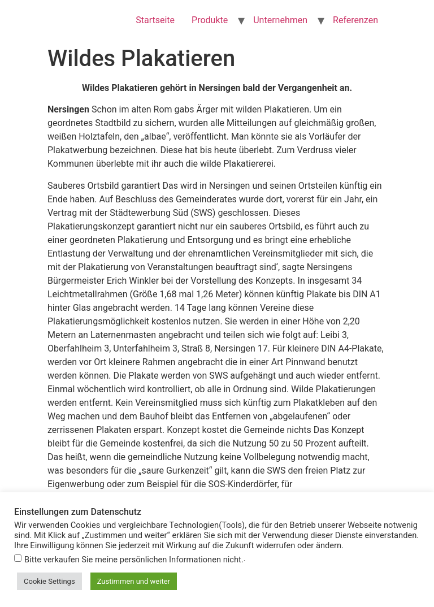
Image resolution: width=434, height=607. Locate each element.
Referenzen (355, 20)
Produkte (210, 20)
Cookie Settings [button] (49, 581)
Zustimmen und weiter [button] (133, 581)
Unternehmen (280, 20)
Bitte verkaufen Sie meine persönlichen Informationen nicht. (134, 560)
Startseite (155, 20)
